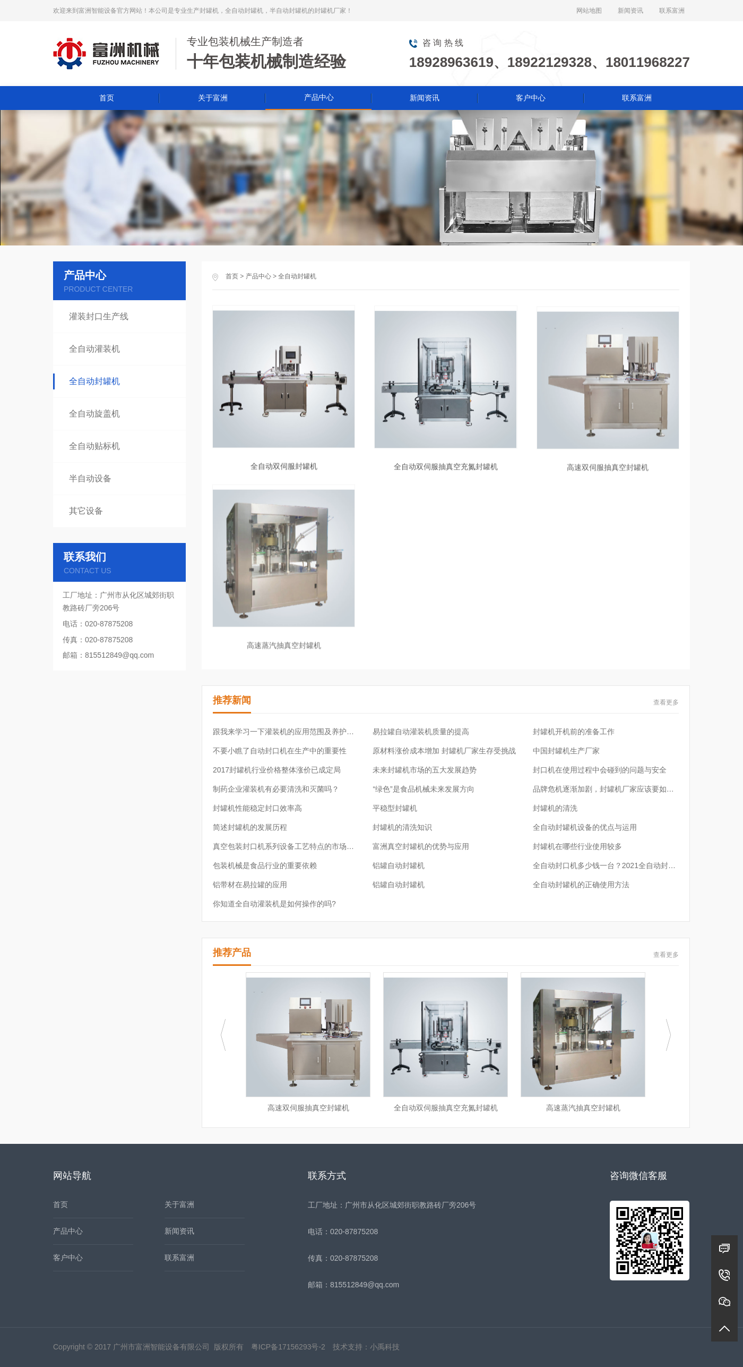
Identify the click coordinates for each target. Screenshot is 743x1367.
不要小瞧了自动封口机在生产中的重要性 (280, 750)
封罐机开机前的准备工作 (574, 731)
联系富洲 (672, 10)
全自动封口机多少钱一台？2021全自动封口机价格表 (606, 865)
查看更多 (666, 702)
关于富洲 (213, 98)
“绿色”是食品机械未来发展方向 (423, 789)
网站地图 (589, 10)
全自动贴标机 (94, 446)
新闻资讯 (630, 10)
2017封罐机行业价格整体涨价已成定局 (277, 770)
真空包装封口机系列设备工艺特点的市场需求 (286, 846)
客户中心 (531, 98)
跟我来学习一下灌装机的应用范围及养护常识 (286, 731)
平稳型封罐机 (395, 808)
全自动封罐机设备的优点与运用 (585, 827)
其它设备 (86, 510)
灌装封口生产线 (98, 316)
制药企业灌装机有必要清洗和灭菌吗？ (276, 789)
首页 (106, 98)
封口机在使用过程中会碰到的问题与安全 (600, 770)
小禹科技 (385, 1347)
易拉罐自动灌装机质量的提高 (421, 731)
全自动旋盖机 (94, 413)
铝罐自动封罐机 (399, 865)
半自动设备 (90, 478)
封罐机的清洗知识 (402, 827)
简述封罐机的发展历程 (250, 827)
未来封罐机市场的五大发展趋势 (425, 770)
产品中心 (319, 97)
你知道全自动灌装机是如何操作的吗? (274, 903)
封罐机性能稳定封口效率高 (257, 808)
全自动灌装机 (94, 348)
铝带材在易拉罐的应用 (250, 884)
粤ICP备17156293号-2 (288, 1347)
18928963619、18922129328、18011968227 (549, 62)
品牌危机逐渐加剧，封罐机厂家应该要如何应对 (606, 789)
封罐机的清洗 (555, 808)
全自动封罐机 (297, 276)
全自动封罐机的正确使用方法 (581, 884)
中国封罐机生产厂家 (566, 750)
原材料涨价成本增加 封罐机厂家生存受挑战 (444, 750)
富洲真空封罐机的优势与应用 (421, 846)
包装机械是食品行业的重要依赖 (265, 865)
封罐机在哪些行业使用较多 (577, 846)
